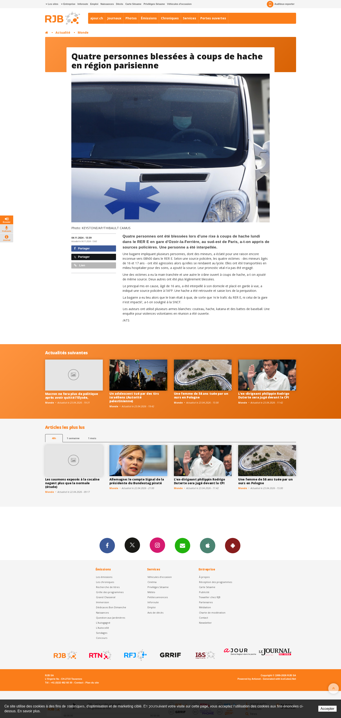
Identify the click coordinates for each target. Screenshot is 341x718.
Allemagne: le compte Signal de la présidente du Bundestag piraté (136, 481)
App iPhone (207, 545)
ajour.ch (96, 18)
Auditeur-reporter (280, 4)
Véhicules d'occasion (179, 4)
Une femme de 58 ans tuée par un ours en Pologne (201, 395)
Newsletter (205, 622)
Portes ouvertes (213, 18)
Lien (79, 265)
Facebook (107, 545)
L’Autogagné (103, 622)
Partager (82, 248)
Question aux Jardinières (110, 617)
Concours (101, 637)
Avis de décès (155, 612)
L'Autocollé (102, 627)
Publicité (204, 592)
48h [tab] (54, 438)
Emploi (94, 4)
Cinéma (152, 582)
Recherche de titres (108, 587)
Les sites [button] (52, 4)
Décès (119, 4)
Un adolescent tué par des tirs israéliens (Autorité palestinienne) (134, 397)
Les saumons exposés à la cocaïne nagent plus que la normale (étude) (72, 483)
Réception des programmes (215, 582)
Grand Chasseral (105, 597)
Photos (131, 18)
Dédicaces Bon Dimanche (111, 607)
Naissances (107, 4)
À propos (204, 576)
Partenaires (206, 602)
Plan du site (92, 682)
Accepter (327, 709)
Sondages (101, 632)
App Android (232, 545)
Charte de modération (212, 612)
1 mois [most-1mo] (92, 438)
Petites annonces (157, 597)
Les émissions (104, 576)
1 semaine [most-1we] (73, 438)
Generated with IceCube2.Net (279, 679)
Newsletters (182, 545)
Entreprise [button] (68, 4)
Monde (83, 32)
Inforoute (82, 4)
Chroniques (170, 18)
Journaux (114, 18)
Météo (151, 592)
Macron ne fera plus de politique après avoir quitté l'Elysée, (71, 396)
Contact (203, 617)
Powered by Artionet (249, 679)
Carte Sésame (133, 4)
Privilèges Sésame (154, 4)
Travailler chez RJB (209, 597)
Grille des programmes (109, 592)
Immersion (102, 602)
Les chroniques (105, 582)
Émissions (149, 18)
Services (189, 18)
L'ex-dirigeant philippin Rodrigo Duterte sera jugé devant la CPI (263, 395)
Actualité (62, 32)
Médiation (205, 607)
